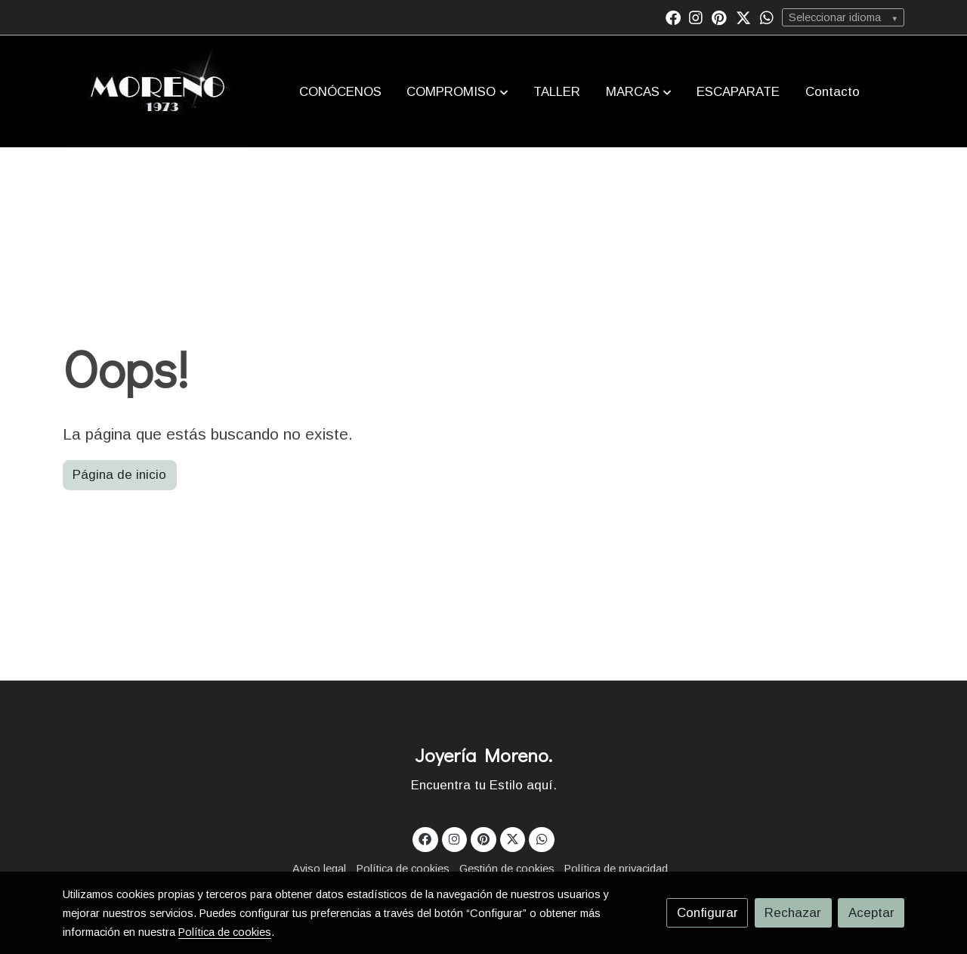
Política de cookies (403, 869)
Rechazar (793, 913)
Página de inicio (119, 475)
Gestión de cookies (507, 869)
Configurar (707, 913)
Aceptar (871, 913)
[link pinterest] (719, 16)
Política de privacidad (616, 869)
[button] (457, 91)
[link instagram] (696, 16)
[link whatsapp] (767, 16)
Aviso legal (319, 869)
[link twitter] (743, 16)
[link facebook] (673, 16)
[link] (158, 91)
